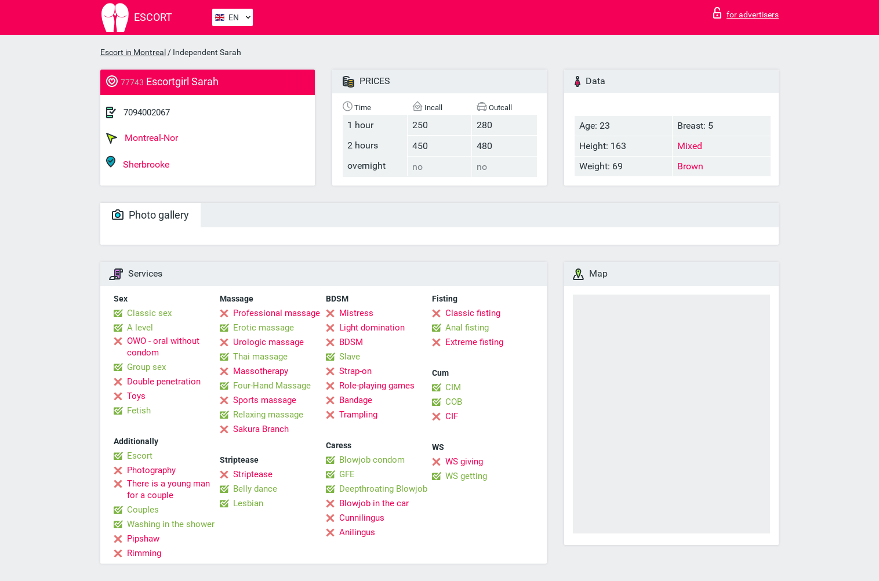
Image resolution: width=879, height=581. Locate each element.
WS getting (466, 476)
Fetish (139, 410)
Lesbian (248, 503)
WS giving (464, 461)
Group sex (146, 367)
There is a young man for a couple (168, 489)
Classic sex (149, 313)
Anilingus (357, 532)
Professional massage (276, 313)
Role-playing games (377, 385)
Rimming (144, 553)
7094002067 (147, 112)
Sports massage (264, 400)
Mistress (356, 313)
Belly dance (255, 489)
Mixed (689, 145)
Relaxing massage (268, 414)
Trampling (358, 414)
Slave (349, 356)
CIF (451, 416)
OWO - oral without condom (163, 347)
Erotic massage (263, 327)
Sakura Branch (261, 429)
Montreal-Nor (142, 138)
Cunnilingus (361, 518)
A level (140, 327)
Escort (139, 456)
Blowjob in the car (374, 503)
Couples (143, 509)
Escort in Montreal (133, 52)
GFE (347, 474)
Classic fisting (472, 313)
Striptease (253, 474)
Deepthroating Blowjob (383, 489)
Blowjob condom (372, 460)
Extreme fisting (474, 342)
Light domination (372, 327)
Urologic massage (268, 342)
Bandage (355, 400)
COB (453, 402)
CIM (453, 387)
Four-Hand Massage (272, 385)
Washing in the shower (171, 524)
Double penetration (164, 381)
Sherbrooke (137, 162)
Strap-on (355, 371)
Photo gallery (150, 215)
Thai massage (260, 356)
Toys (136, 396)
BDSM (351, 342)
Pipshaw (143, 538)
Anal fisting (467, 327)
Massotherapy (260, 371)
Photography (151, 470)
